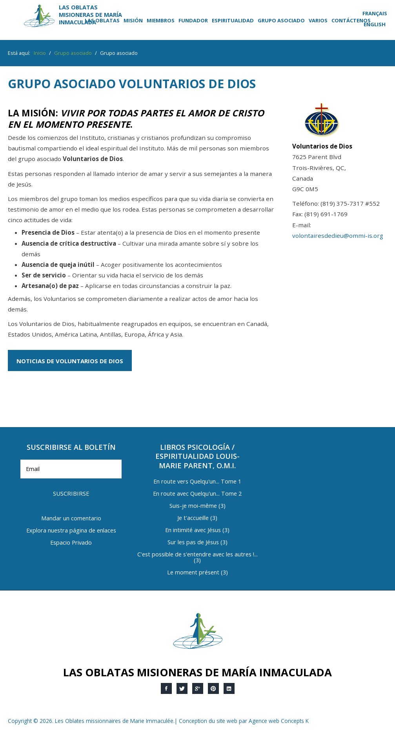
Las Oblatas (102, 20)
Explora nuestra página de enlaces (71, 530)
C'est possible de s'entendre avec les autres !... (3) (197, 557)
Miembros (161, 20)
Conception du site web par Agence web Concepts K (244, 720)
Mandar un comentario (71, 518)
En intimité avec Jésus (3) (197, 530)
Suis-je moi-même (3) (197, 506)
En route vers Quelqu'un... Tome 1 (197, 481)
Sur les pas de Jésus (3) (197, 542)
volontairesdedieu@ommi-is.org (337, 235)
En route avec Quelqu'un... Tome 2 (197, 494)
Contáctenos (351, 20)
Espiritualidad (233, 20)
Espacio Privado (71, 543)
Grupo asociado (281, 20)
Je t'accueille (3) (197, 518)
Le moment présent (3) (197, 572)
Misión (133, 20)
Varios (318, 20)
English (375, 24)
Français (374, 13)
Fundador (193, 20)
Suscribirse (71, 493)
